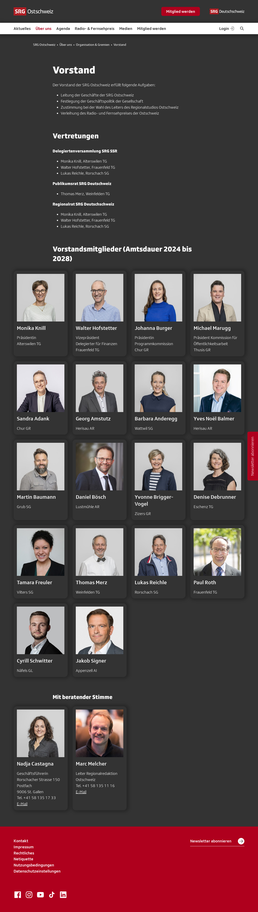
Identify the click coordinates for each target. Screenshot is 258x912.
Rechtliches (24, 853)
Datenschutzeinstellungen (37, 871)
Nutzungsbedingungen (34, 865)
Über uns (43, 28)
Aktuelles (22, 28)
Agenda (63, 28)
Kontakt (21, 841)
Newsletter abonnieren (217, 841)
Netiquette (23, 859)
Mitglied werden (180, 11)
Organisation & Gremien (92, 45)
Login (227, 28)
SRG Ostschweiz (44, 45)
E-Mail (22, 804)
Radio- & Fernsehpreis (94, 28)
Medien (125, 28)
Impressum (24, 847)
